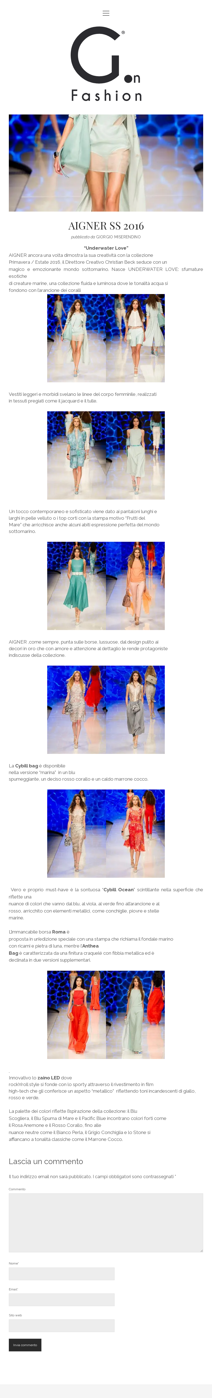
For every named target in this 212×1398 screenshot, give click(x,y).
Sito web (15, 1315)
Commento (17, 1189)
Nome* (14, 1263)
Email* (13, 1289)
